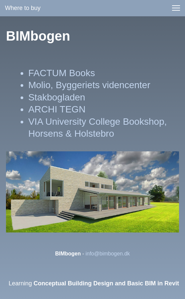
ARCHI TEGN (56, 109)
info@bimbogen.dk (107, 253)
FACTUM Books (61, 73)
